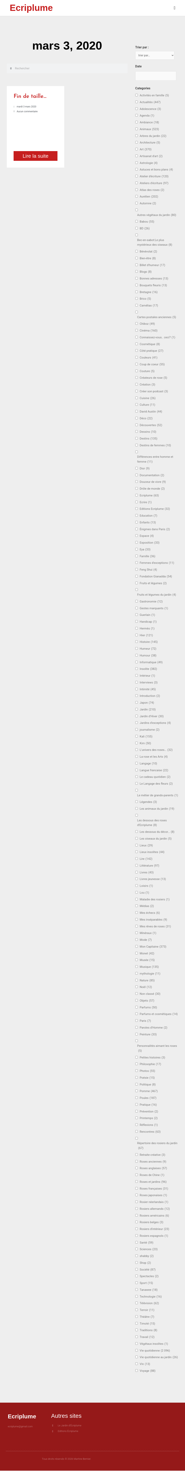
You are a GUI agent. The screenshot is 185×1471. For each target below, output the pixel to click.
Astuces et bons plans (156, 170)
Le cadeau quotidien (155, 777)
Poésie (147, 1078)
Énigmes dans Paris (155, 529)
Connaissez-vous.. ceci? (157, 337)
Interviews (149, 682)
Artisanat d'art (151, 156)
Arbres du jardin (153, 136)
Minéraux (148, 933)
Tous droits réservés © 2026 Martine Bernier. (66, 1459)
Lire (146, 859)
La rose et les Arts (154, 757)
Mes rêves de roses (155, 926)
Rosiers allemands (155, 1209)
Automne (148, 203)
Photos (147, 1071)
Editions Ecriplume (155, 509)
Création (147, 385)
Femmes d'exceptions (157, 563)
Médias (147, 906)
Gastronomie (151, 601)
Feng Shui (148, 570)
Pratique (148, 1105)
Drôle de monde (152, 489)
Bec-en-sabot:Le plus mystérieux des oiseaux (154, 243)
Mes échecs (150, 913)
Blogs (146, 272)
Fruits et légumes (153, 583)
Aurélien (149, 197)
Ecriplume (31, 8)
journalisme (150, 730)
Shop (145, 1263)
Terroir (147, 1310)
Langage (148, 763)
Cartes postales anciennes (156, 317)
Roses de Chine (152, 1175)
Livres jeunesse (153, 879)
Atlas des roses (152, 190)
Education (148, 516)
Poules (148, 1098)
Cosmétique (150, 344)
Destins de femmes (155, 445)
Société (148, 1269)
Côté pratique (151, 351)
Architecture (150, 143)
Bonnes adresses (154, 279)
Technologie (151, 1296)
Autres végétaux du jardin (156, 215)
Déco (146, 418)
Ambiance (149, 122)
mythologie (150, 973)
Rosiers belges (151, 1222)
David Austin (151, 412)
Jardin (148, 709)
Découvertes (151, 425)
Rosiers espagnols (154, 1236)
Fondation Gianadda (156, 576)
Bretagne (149, 292)
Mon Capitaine (153, 946)
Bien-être (148, 258)
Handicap (148, 622)
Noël (146, 987)
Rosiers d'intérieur (154, 1229)
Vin (145, 1364)
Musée (147, 960)
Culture (147, 405)
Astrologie (149, 163)
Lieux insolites (152, 852)
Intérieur (147, 676)
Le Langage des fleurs (156, 784)
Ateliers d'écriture (154, 183)
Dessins (148, 432)
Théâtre (147, 1317)
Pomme (149, 1091)
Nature (147, 980)
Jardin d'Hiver (152, 716)
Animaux (149, 129)
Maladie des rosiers (155, 899)
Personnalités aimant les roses (157, 1049)
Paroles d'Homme (154, 1027)
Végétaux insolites (154, 1344)
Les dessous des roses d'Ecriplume (152, 823)
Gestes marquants (154, 608)
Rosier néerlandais (154, 1202)
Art (146, 149)
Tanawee (149, 1290)
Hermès (147, 628)
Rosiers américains (154, 1215)
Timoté (147, 1323)
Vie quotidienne (155, 1350)
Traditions (148, 1330)
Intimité (148, 689)
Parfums (148, 1007)
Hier (146, 635)
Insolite (148, 669)
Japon (147, 703)
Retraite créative (152, 1155)
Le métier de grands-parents (157, 795)
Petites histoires (152, 1057)
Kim (145, 743)
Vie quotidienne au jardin (159, 1357)
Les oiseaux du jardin (156, 838)
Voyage (147, 1371)
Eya (145, 549)
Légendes (148, 802)
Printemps (149, 1118)
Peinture (148, 1034)
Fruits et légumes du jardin (156, 595)
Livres (147, 872)
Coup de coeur (152, 364)
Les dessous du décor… (157, 832)
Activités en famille (154, 95)
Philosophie (150, 1064)
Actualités (150, 102)
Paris (145, 1021)
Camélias (149, 306)
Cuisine (148, 398)
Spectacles (149, 1276)
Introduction (150, 696)
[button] (134, 8)
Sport (146, 1283)
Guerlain (147, 615)
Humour (148, 655)
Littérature (149, 865)
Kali (146, 736)
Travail (147, 1337)
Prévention (149, 1111)
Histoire (149, 642)
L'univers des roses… (156, 750)
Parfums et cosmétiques (159, 1014)
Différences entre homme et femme (155, 460)
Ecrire (146, 502)
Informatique (151, 662)
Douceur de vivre (153, 482)
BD (145, 228)
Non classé (150, 994)
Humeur (148, 649)
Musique (149, 967)
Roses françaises (154, 1188)
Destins (148, 439)
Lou (144, 892)
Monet (147, 953)
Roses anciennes (153, 1161)
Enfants (148, 522)
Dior (145, 468)
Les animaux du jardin (157, 809)
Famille (147, 556)
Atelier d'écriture (154, 176)
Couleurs (149, 358)
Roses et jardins (153, 1182)
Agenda (147, 116)
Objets (147, 1000)
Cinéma (149, 331)
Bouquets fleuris (153, 285)
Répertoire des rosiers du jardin (157, 1146)
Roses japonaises (153, 1195)
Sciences (149, 1249)
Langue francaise (154, 770)
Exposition (150, 543)
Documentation (152, 475)
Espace (147, 536)
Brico (145, 299)
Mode (146, 940)
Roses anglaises (153, 1168)
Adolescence (150, 109)
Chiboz (147, 324)
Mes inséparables (153, 919)
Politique (148, 1084)
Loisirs (146, 886)
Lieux (146, 845)
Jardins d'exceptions (155, 723)
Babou (147, 222)
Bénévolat (148, 252)
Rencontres (150, 1132)
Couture (147, 371)
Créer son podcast (154, 391)
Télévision (149, 1303)
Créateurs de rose (153, 378)
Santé (146, 1242)
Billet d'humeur (152, 265)
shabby (147, 1256)
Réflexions (149, 1125)
